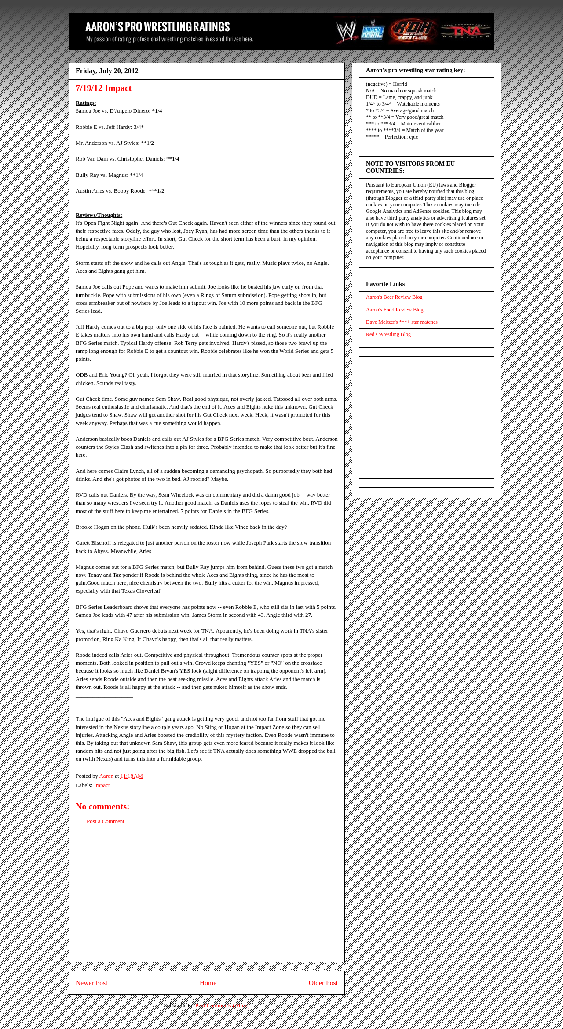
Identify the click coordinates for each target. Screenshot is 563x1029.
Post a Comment (105, 821)
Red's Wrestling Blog (388, 334)
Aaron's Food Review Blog (395, 310)
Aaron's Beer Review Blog (394, 297)
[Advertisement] (207, 900)
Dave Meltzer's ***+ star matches (402, 322)
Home (208, 982)
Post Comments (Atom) (222, 1005)
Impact (102, 785)
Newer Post (91, 982)
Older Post (323, 982)
